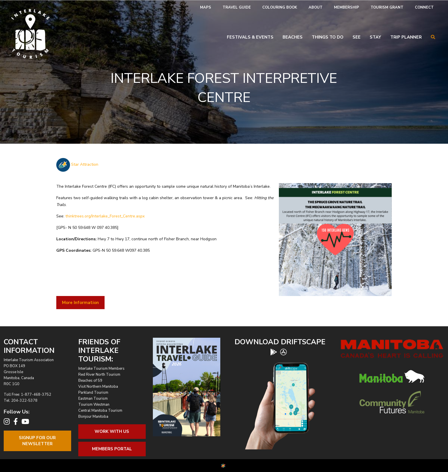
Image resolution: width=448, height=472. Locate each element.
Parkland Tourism (93, 392)
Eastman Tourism (93, 398)
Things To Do (327, 37)
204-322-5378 (24, 400)
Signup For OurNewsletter (37, 441)
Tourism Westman (93, 404)
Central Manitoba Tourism (100, 410)
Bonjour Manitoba (93, 416)
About (316, 7)
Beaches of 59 (90, 380)
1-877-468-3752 (36, 394)
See (357, 37)
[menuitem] (205, 7)
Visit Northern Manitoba (98, 386)
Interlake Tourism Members (101, 368)
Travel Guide (237, 7)
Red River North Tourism (99, 374)
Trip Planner (406, 37)
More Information (80, 302)
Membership (346, 7)
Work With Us (112, 431)
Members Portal (112, 449)
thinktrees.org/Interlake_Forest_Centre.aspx (105, 216)
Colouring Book (279, 7)
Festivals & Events (250, 37)
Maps (205, 7)
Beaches (293, 37)
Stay (375, 37)
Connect (424, 7)
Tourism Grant (387, 7)
